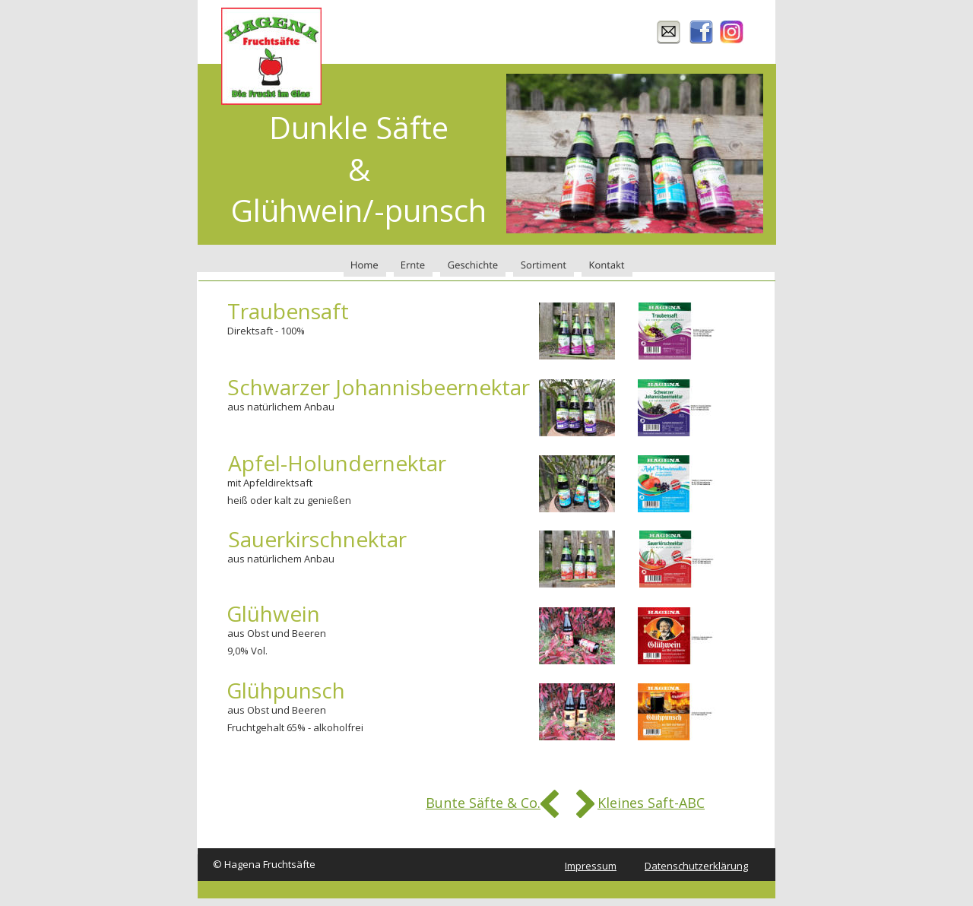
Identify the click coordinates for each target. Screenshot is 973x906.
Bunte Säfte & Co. (483, 803)
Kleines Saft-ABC (651, 803)
